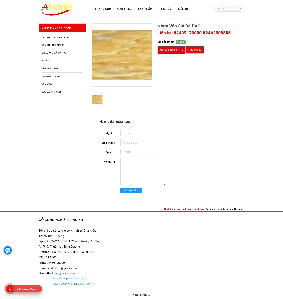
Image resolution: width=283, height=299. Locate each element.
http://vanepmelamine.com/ (70, 278)
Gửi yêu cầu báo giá (171, 49)
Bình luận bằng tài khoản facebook (184, 209)
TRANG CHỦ (103, 8)
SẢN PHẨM (146, 8)
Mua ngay (194, 49)
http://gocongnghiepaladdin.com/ (73, 283)
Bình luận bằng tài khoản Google (224, 209)
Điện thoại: (108, 142)
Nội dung (109, 161)
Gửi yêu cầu (131, 190)
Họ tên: (110, 133)
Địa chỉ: (110, 152)
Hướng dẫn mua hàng (115, 121)
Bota (147, 295)
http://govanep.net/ (63, 273)
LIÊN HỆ (183, 8)
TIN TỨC (166, 8)
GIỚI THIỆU (124, 8)
